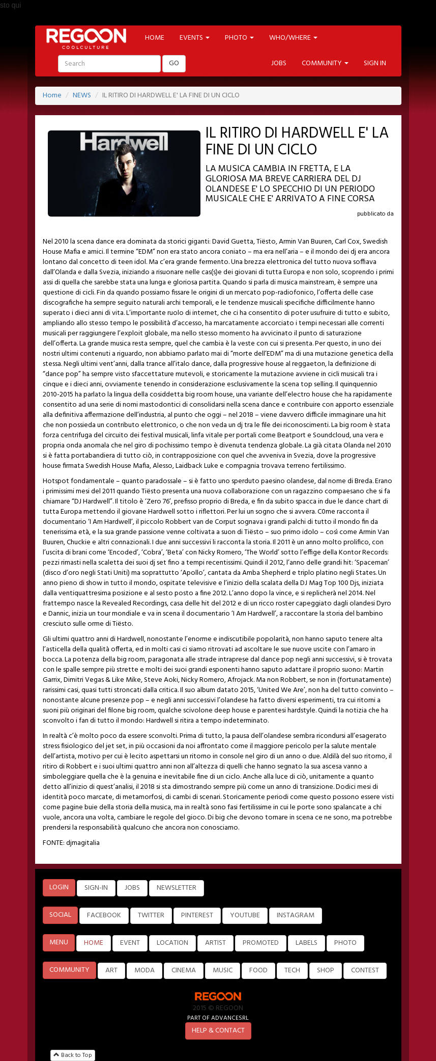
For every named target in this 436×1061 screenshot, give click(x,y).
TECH (292, 970)
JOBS (278, 63)
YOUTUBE (245, 915)
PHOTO (345, 943)
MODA (144, 970)
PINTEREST (197, 915)
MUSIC (222, 970)
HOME (154, 38)
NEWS (82, 95)
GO (174, 63)
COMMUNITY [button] (325, 63)
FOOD (258, 970)
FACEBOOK (104, 915)
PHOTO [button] (239, 38)
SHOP (325, 970)
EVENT (130, 943)
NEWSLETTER (176, 888)
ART (111, 970)
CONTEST (365, 970)
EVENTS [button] (195, 38)
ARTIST (215, 943)
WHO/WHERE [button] (293, 38)
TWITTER (151, 915)
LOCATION (172, 943)
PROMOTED (261, 943)
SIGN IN (375, 63)
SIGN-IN (96, 888)
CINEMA (183, 970)
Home (52, 95)
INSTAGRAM (295, 915)
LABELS (306, 943)
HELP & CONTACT (218, 1031)
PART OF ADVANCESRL (218, 1018)
